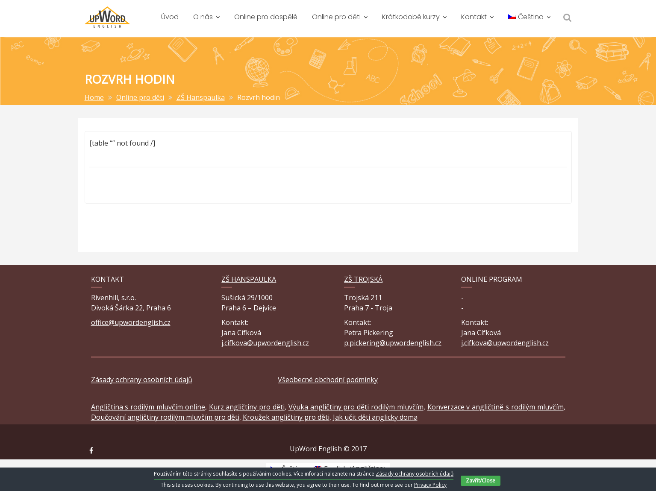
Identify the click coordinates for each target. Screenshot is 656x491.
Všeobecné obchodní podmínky (328, 383)
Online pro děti (336, 17)
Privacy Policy (430, 484)
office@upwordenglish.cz (131, 323)
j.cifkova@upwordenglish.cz (265, 343)
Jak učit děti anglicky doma (375, 421)
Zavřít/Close (480, 480)
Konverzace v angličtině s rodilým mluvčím (495, 410)
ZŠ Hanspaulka (248, 280)
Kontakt (474, 17)
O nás (203, 17)
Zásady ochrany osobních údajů (141, 383)
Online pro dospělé (265, 17)
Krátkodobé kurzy (411, 17)
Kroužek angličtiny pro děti (286, 421)
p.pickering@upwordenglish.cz (392, 343)
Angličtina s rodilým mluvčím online (148, 410)
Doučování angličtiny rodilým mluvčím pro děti (165, 421)
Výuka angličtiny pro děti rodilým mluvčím (356, 410)
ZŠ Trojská (363, 280)
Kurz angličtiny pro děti (247, 410)
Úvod (170, 17)
